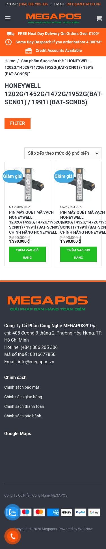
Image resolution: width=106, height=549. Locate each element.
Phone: (26, 4)
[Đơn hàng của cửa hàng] (62, 153)
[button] (7, 18)
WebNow (85, 529)
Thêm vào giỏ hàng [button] (27, 254)
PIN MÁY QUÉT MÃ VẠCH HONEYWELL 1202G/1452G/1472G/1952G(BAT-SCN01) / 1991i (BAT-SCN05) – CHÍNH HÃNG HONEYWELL (40, 222)
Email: (77, 4)
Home (10, 61)
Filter (17, 123)
